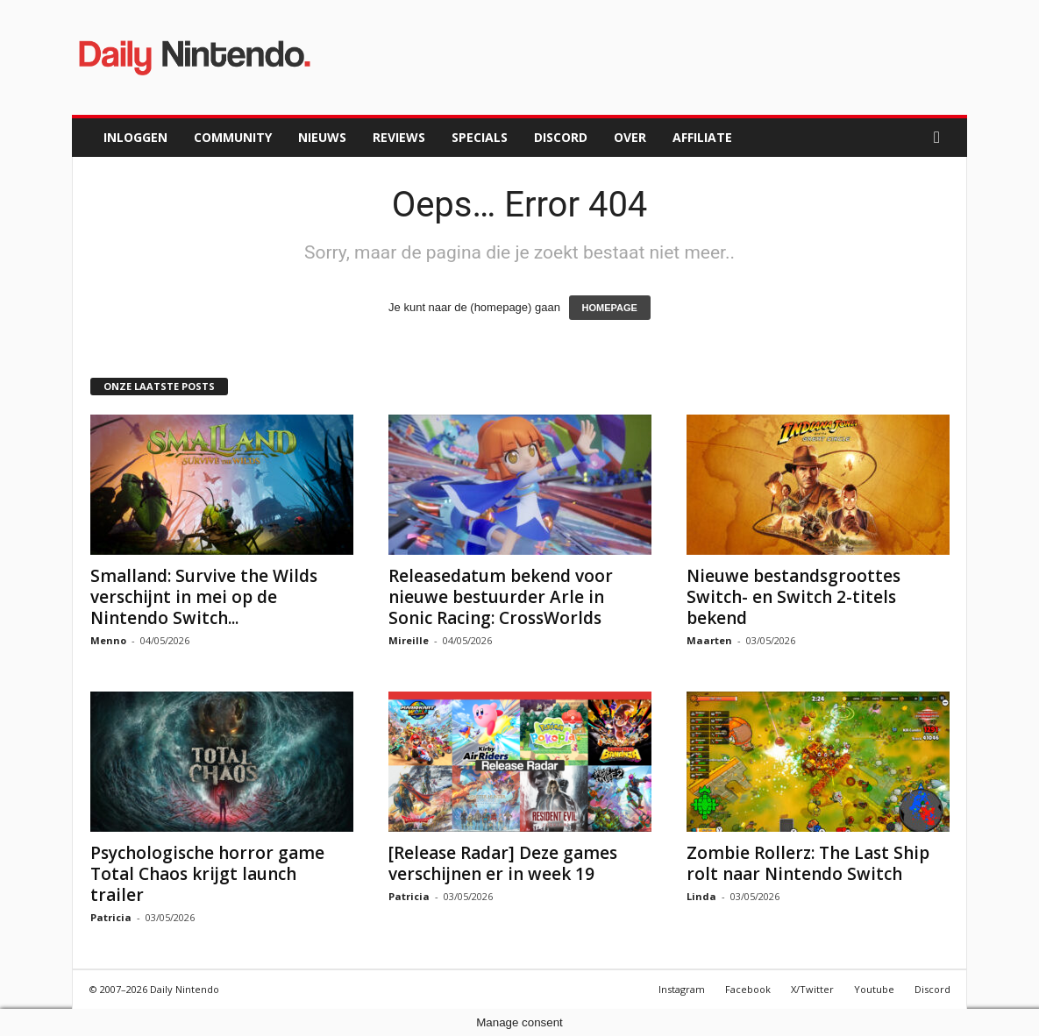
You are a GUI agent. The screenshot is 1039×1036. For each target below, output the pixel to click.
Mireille (408, 640)
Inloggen (135, 137)
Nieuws (322, 137)
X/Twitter (812, 989)
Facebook (748, 989)
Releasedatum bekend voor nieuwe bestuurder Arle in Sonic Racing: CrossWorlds (500, 596)
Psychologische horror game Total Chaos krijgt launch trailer (207, 873)
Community (233, 137)
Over (630, 137)
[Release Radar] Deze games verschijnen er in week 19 (502, 863)
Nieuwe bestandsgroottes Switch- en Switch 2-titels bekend (793, 596)
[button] (941, 137)
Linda (701, 896)
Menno (108, 640)
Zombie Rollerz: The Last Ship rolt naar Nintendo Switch (808, 863)
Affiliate (702, 137)
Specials (480, 137)
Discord (560, 137)
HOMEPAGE (609, 307)
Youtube (874, 989)
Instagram (681, 989)
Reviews (399, 137)
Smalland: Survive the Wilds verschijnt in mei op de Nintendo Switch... (203, 596)
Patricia (111, 917)
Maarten (709, 640)
